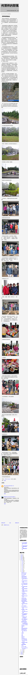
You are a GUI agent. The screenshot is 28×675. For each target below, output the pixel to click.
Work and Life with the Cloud (24, 648)
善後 (22, 635)
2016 (22, 554)
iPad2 (22, 645)
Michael (5, 496)
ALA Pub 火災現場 (24, 624)
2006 (22, 653)
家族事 (5, 480)
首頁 (10, 522)
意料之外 (22, 637)
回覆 (5, 493)
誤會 (22, 627)
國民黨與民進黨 (24, 621)
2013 (22, 557)
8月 (22, 565)
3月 (22, 571)
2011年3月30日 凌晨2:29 (11, 496)
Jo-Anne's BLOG (24, 545)
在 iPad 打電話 (23, 646)
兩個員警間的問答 (24, 628)
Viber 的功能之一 (24, 605)
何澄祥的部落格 (11, 5)
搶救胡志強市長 (24, 629)
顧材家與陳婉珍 (24, 600)
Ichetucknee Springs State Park (24, 594)
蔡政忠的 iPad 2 (24, 572)
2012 (22, 558)
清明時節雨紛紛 (24, 576)
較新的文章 (3, 522)
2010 (22, 652)
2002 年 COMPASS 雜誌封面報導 (24, 616)
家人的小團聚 (23, 574)
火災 (22, 634)
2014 (22, 556)
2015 (22, 555)
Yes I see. (23, 575)
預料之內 (22, 636)
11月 (22, 562)
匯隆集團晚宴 (23, 644)
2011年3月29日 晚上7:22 (10, 485)
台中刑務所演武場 (24, 583)
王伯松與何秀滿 (24, 599)
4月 (22, 570)
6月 (22, 568)
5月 (22, 569)
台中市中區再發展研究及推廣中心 (24, 543)
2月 (22, 649)
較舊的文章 (17, 522)
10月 (22, 563)
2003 (22, 654)
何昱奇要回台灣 (24, 638)
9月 (22, 564)
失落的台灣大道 (24, 577)
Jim (4, 485)
